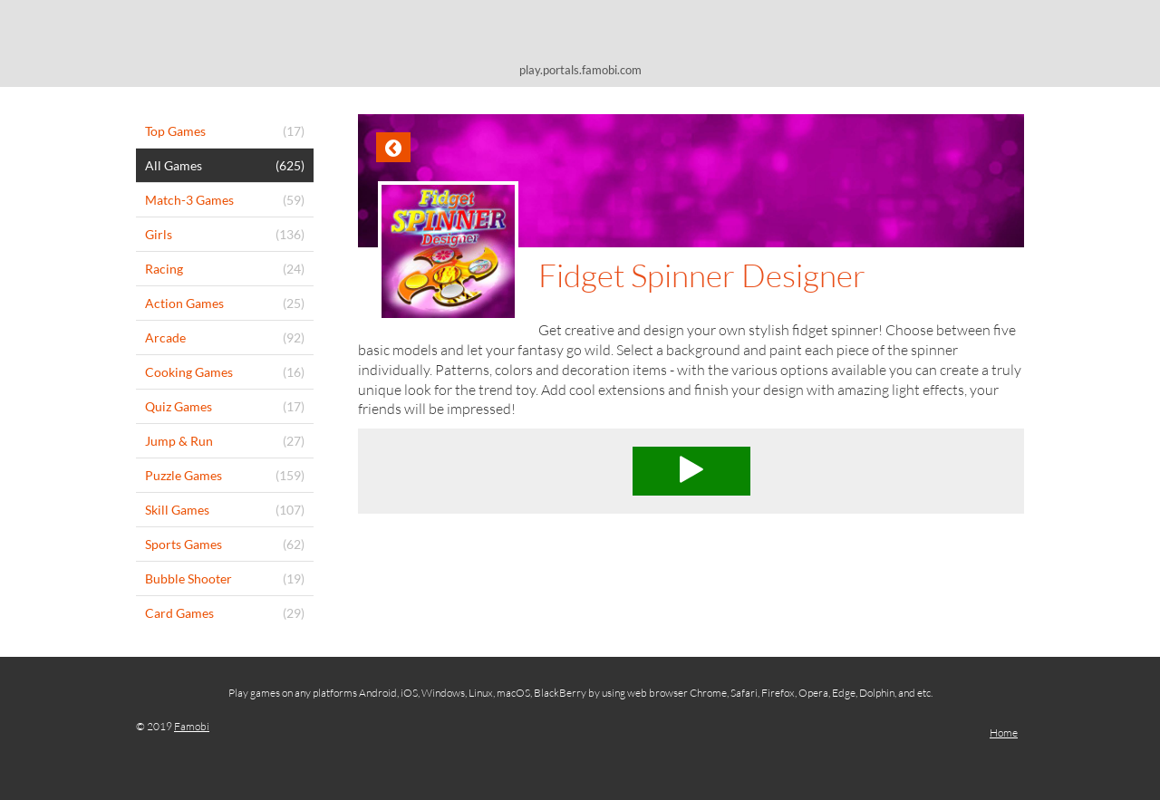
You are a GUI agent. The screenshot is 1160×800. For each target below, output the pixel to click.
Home (1004, 732)
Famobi (191, 726)
